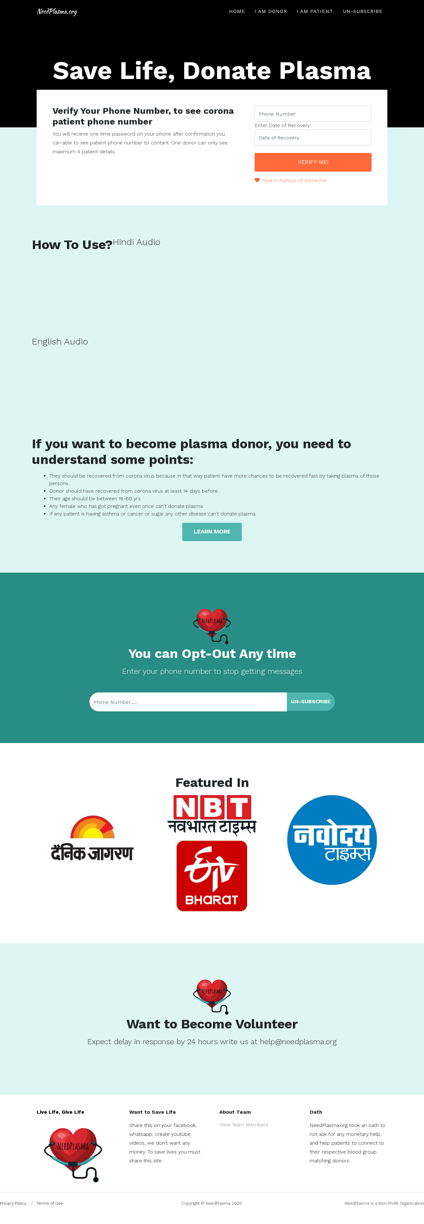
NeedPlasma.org (85, 21)
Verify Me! (313, 161)
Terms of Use (50, 1203)
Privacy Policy (13, 1203)
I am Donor (271, 21)
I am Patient (315, 21)
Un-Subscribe (363, 21)
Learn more (212, 531)
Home (237, 21)
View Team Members (243, 1124)
